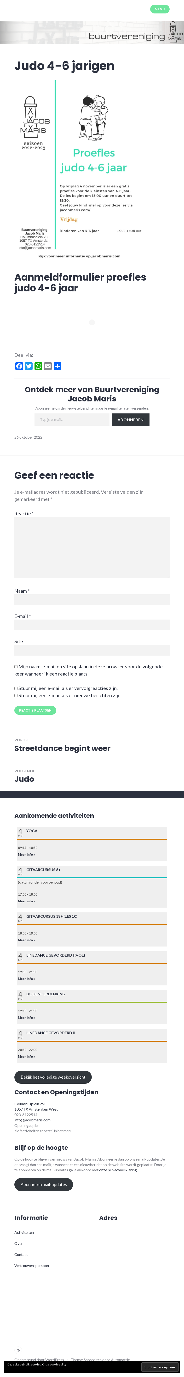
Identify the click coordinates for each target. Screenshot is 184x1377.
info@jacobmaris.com (32, 1120)
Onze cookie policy (54, 1364)
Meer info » (26, 854)
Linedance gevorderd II (50, 1032)
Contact (21, 1254)
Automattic (120, 1359)
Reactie (24, 513)
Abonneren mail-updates (44, 1184)
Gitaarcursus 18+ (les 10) (51, 916)
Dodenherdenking (45, 993)
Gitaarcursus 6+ (43, 869)
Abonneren (131, 419)
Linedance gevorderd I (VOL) (55, 955)
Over (18, 1243)
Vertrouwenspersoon (31, 1265)
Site (18, 641)
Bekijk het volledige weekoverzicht (53, 1077)
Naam (22, 591)
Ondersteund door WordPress (39, 1359)
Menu (160, 9)
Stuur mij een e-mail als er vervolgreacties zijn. (68, 688)
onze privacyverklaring (118, 1170)
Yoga (31, 830)
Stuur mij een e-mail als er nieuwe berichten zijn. (69, 695)
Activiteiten (24, 1232)
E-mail (22, 616)
